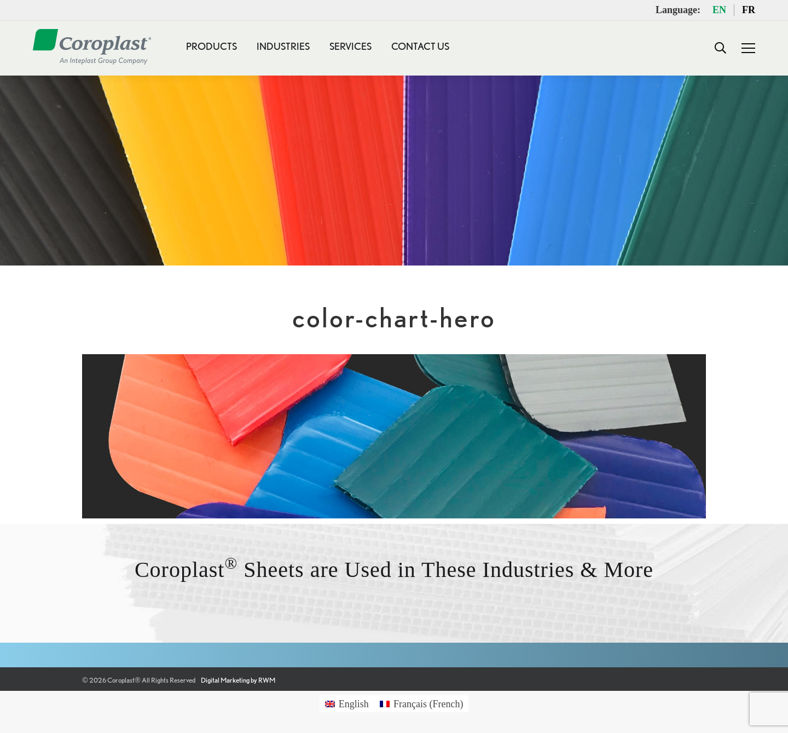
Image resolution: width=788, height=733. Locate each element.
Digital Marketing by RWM (238, 680)
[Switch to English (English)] (347, 703)
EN (719, 9)
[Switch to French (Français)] (421, 703)
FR (748, 9)
